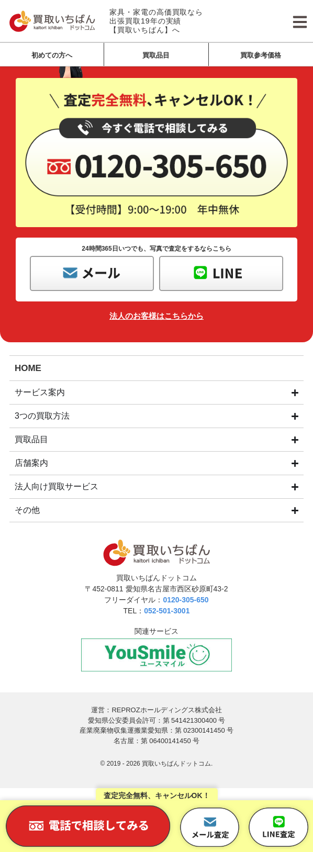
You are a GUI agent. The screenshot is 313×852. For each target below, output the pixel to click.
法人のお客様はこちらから (156, 315)
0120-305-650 (185, 600)
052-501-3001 (166, 611)
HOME (28, 368)
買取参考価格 (260, 55)
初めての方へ (51, 55)
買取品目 (156, 55)
